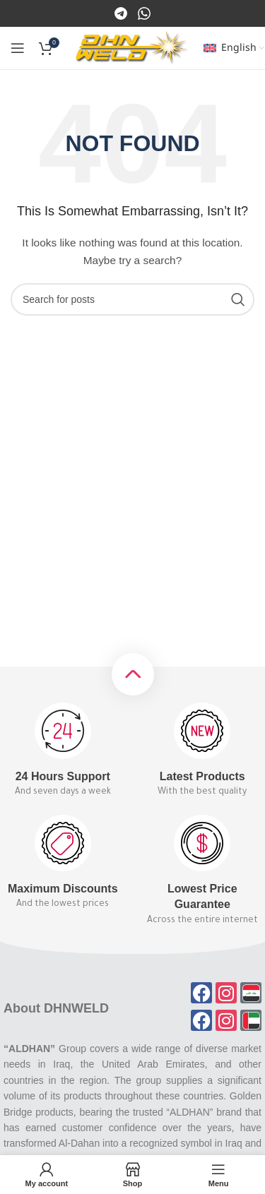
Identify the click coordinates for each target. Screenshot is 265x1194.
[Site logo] (132, 47)
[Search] (132, 299)
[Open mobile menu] (18, 48)
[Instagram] (144, 13)
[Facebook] (121, 13)
